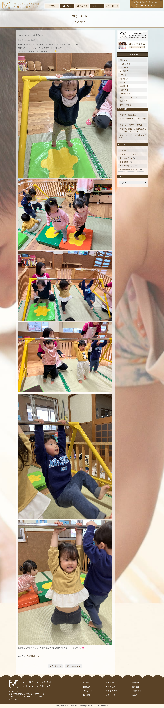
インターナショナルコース (132, 97)
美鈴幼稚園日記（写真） (130, 169)
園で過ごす (124, 79)
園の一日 (124, 82)
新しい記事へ (72, 666)
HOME (86, 683)
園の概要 (124, 67)
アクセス (124, 75)
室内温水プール (126, 158)
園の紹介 (123, 60)
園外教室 (124, 90)
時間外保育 (125, 93)
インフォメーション (128, 154)
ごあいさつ (125, 64)
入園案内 (124, 71)
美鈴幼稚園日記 (33, 656)
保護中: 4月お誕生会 (128, 115)
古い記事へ (56, 666)
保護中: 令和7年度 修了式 (131, 125)
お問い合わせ (125, 105)
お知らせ (123, 101)
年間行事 (124, 86)
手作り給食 (124, 162)
